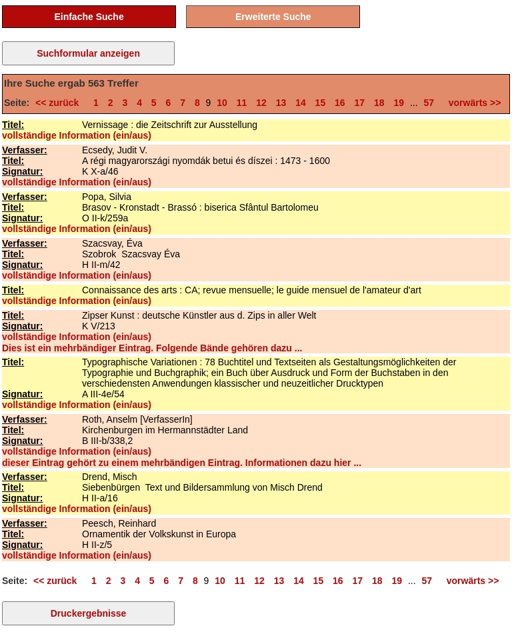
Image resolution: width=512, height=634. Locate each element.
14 (300, 102)
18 (379, 102)
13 (281, 102)
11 (242, 102)
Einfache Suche (88, 16)
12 (261, 102)
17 (360, 102)
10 (222, 102)
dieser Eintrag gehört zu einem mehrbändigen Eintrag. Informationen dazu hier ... (181, 462)
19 (398, 102)
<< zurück (59, 102)
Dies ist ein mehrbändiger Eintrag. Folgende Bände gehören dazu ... (152, 348)
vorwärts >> (472, 102)
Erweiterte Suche (273, 16)
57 (429, 102)
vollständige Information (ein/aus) (76, 135)
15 (320, 102)
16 (340, 102)
